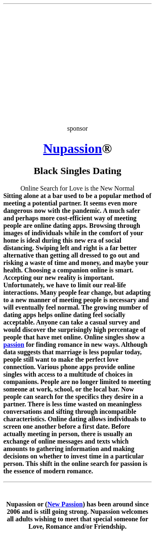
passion (13, 344)
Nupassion (72, 148)
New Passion (65, 504)
